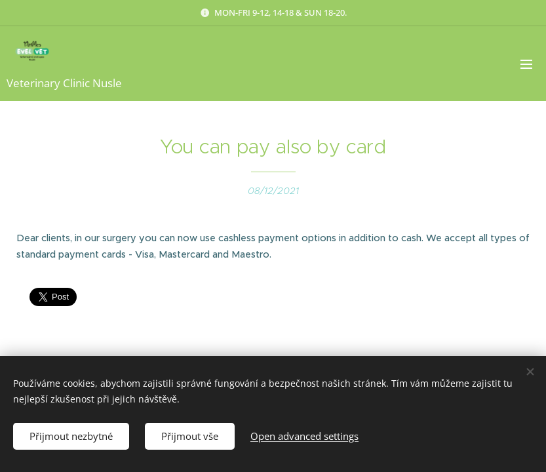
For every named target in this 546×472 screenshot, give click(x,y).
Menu (526, 64)
